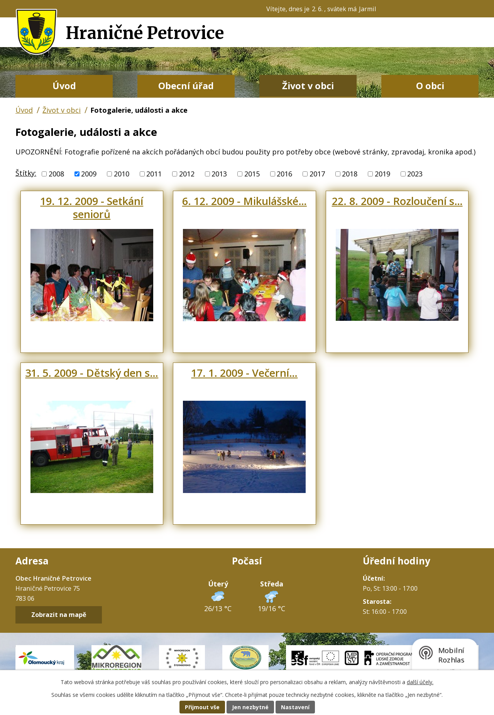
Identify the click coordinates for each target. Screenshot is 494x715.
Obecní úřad (186, 86)
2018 (349, 173)
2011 (154, 173)
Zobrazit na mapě (58, 614)
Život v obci (308, 86)
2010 (121, 173)
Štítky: (25, 173)
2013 (219, 173)
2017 (317, 173)
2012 (187, 173)
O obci (430, 86)
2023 (415, 173)
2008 (56, 173)
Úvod (64, 86)
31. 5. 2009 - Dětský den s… (91, 373)
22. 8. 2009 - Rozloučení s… (397, 201)
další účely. (420, 682)
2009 (88, 173)
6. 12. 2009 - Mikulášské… (244, 201)
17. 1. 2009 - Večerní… (244, 373)
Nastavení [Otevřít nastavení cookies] (295, 707)
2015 (252, 173)
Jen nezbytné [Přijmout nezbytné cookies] (250, 707)
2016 (284, 173)
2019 (382, 173)
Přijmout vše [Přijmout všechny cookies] (202, 707)
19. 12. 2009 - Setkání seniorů (91, 207)
